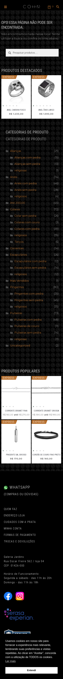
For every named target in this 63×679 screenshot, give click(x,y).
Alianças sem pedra (27, 164)
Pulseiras (16, 313)
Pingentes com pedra (28, 293)
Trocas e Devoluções (19, 541)
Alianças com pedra (27, 157)
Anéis (13, 177)
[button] (5, 6)
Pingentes (17, 287)
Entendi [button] (31, 670)
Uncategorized (20, 345)
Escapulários (18, 254)
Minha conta (13, 528)
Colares (15, 209)
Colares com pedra (26, 228)
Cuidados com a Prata (20, 522)
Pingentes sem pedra (28, 300)
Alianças (15, 151)
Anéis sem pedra (25, 190)
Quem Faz (10, 509)
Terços (19, 241)
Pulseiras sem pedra (27, 332)
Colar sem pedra (25, 215)
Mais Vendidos (19, 280)
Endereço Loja (14, 515)
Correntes (17, 248)
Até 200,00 (17, 202)
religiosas (20, 170)
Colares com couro (27, 222)
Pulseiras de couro (26, 326)
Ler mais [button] (10, 661)
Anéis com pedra (25, 183)
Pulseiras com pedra (27, 319)
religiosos (20, 196)
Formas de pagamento (20, 534)
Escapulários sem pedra (30, 267)
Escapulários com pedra (30, 261)
